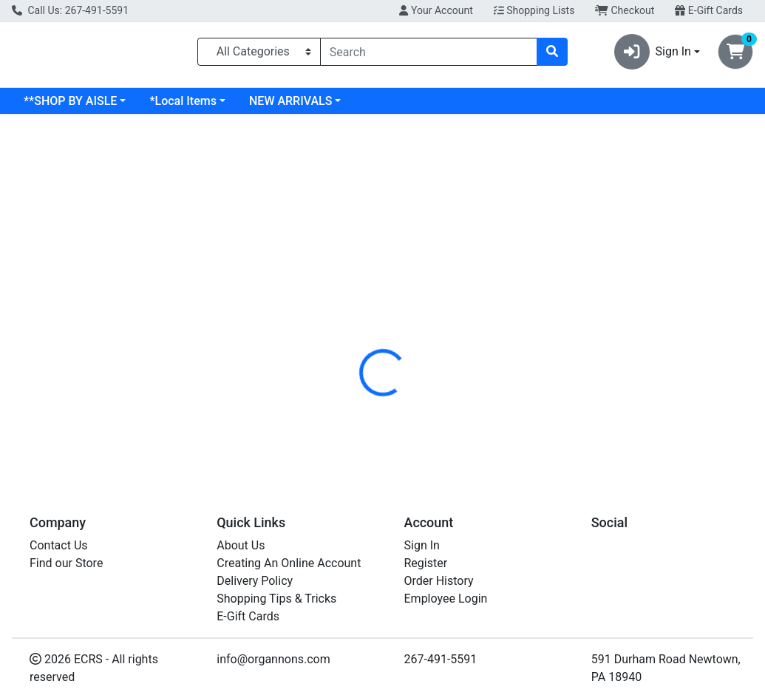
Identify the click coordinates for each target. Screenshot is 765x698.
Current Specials (67, 107)
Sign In (422, 545)
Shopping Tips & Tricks (276, 599)
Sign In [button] (652, 54)
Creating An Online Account (289, 563)
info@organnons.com (273, 659)
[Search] (429, 55)
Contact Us (59, 545)
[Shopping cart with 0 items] (735, 54)
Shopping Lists (534, 10)
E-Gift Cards (709, 10)
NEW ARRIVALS (410, 107)
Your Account (435, 10)
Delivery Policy (255, 581)
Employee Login (446, 599)
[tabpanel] (542, 396)
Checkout (624, 10)
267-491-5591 (440, 659)
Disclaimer (424, 310)
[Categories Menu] (259, 55)
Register (426, 563)
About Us (241, 545)
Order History (439, 581)
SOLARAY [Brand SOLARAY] (491, 399)
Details (358, 310)
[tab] (358, 310)
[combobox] (429, 55)
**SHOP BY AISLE (190, 107)
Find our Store (66, 563)
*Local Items (302, 107)
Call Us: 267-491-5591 (70, 10)
